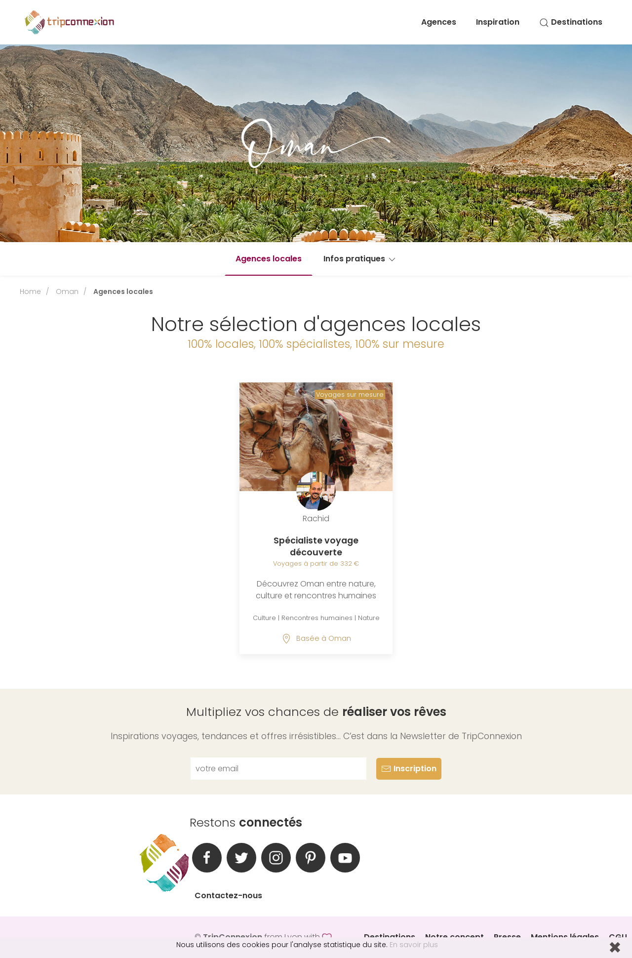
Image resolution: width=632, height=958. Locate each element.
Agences (438, 22)
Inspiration (497, 22)
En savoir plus (414, 945)
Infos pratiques (360, 258)
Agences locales (269, 258)
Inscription (408, 768)
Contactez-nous (228, 895)
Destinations (570, 22)
